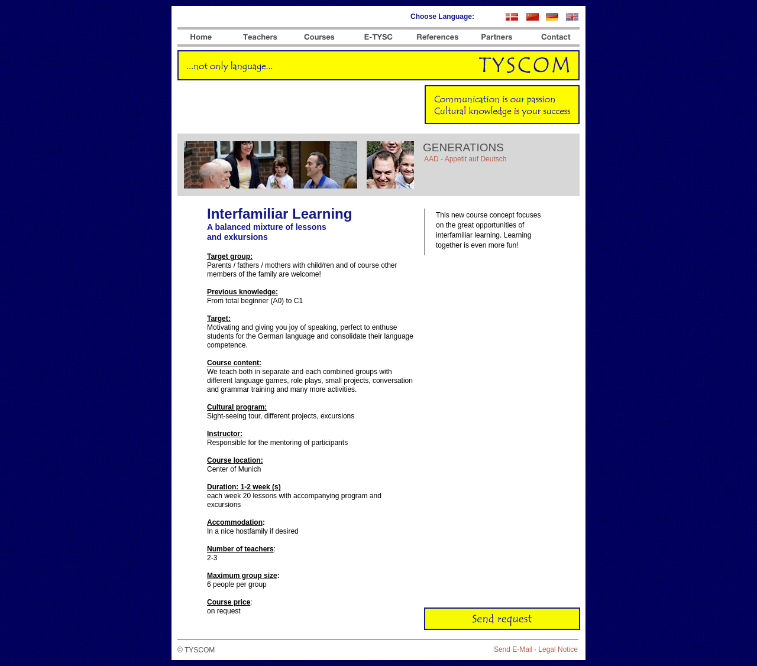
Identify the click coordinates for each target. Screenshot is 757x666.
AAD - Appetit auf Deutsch (465, 159)
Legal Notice (558, 649)
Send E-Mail (513, 649)
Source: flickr (201, 183)
